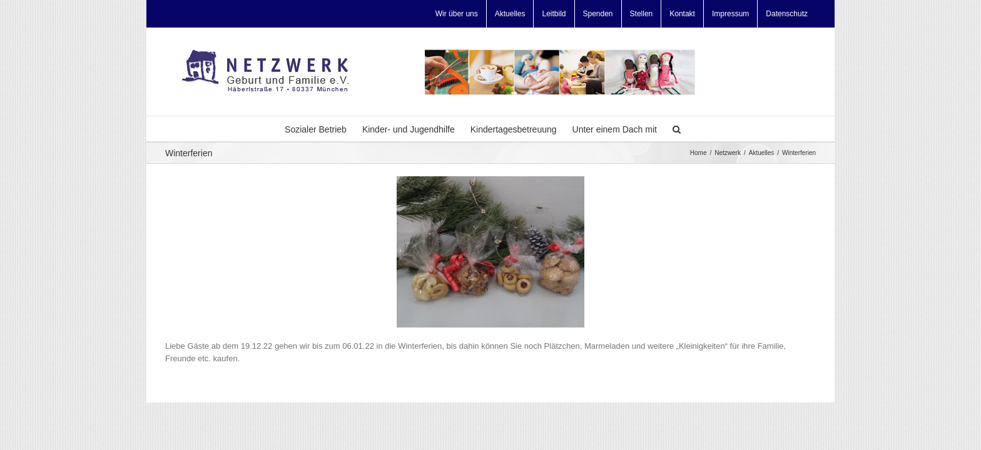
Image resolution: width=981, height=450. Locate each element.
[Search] (697, 128)
